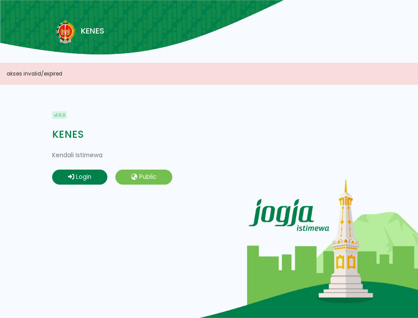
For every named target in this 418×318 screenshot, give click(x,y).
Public (143, 177)
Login (79, 177)
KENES (78, 31)
